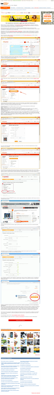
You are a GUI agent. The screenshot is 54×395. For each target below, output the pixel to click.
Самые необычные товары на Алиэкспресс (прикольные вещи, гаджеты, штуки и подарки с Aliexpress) (10, 388)
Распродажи (5, 0)
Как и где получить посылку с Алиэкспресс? (27, 371)
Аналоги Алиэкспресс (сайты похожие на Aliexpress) (9, 371)
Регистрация (28, 0)
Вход (32, 0)
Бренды (11, 0)
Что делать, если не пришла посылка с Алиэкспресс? (9, 381)
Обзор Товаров (13, 7)
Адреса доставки (24, 56)
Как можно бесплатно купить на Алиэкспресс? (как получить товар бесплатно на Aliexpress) (9, 378)
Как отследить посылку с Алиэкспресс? (7, 361)
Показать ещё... (37, 354)
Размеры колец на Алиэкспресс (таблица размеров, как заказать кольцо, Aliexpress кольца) (10, 386)
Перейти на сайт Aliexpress (20, 320)
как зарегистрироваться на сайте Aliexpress (23, 24)
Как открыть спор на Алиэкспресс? (6, 380)
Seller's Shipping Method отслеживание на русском (9, 368)
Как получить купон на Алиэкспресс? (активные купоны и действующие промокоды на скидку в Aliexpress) (10, 366)
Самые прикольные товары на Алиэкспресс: (9, 330)
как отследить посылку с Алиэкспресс (16, 31)
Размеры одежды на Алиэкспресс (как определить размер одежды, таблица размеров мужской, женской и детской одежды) (10, 363)
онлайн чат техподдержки (20, 316)
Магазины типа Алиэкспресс (17, 0)
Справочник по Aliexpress (42, 7)
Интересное (48, 7)
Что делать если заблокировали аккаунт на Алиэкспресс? (29, 366)
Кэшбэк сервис (36, 7)
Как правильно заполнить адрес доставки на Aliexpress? (17, 9)
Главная (2, 0)
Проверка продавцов (27, 7)
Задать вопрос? (24, 0)
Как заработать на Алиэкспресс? (25, 365)
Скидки (9, 0)
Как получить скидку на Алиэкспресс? (26, 382)
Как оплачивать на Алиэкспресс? (25, 368)
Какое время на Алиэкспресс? (25, 363)
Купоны (33, 7)
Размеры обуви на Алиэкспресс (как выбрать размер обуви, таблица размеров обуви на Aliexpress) (9, 376)
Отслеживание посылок (20, 7)
